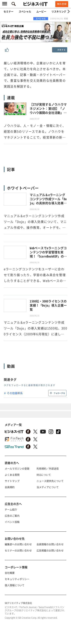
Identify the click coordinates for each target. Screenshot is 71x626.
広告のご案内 (12, 515)
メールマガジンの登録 (17, 468)
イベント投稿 (12, 522)
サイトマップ (12, 481)
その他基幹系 (15, 393)
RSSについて (44, 474)
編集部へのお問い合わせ (18, 544)
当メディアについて (48, 487)
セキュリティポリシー (17, 579)
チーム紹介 (11, 509)
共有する (61, 49)
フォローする (59, 393)
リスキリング (58, 11)
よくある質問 (12, 474)
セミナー (8, 11)
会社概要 (10, 573)
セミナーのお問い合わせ (18, 550)
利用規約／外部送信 (48, 468)
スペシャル (25, 11)
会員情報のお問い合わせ (50, 544)
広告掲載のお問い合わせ (50, 550)
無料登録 (61, 4)
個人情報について (14, 585)
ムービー (41, 11)
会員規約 (10, 487)
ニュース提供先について (50, 481)
